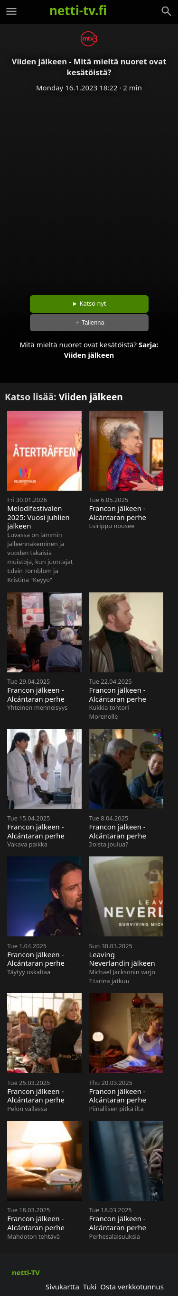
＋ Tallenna (89, 322)
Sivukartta (62, 1286)
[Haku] (166, 11)
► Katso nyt (89, 303)
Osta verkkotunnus (132, 1286)
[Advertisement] (89, 190)
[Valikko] (11, 11)
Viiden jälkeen (89, 355)
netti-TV (26, 1272)
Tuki (90, 1286)
